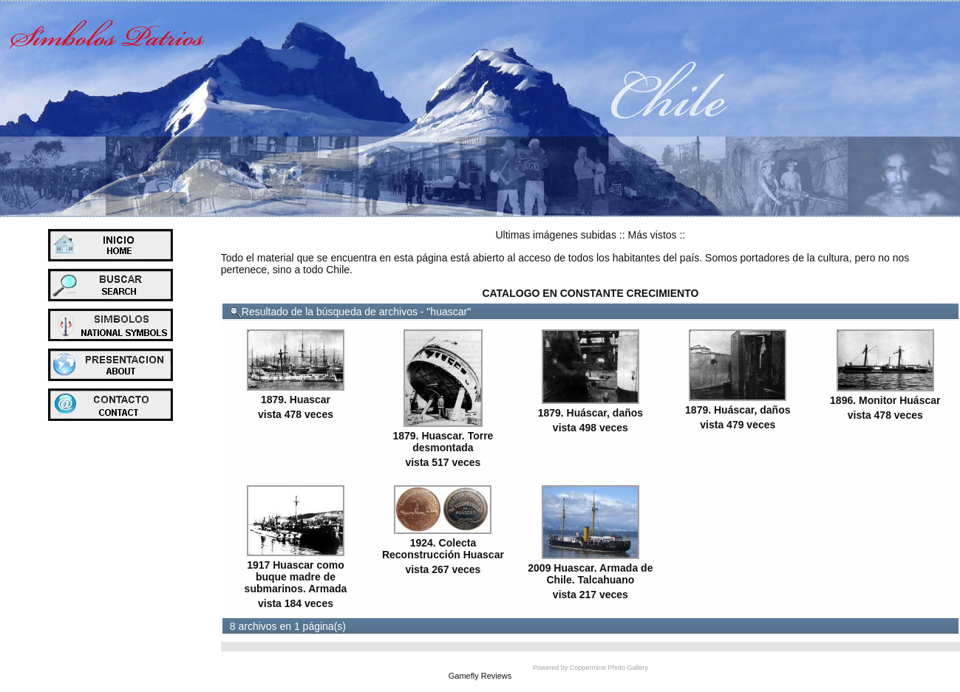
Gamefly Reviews (480, 675)
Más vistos (651, 235)
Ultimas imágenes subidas (556, 235)
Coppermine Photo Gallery (609, 667)
